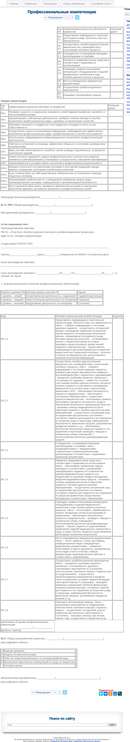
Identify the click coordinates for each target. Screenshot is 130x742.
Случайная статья (101, 3)
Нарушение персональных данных (87, 741)
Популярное (50, 3)
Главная (13, 3)
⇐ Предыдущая (54, 17)
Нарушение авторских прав (61, 741)
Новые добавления (74, 3)
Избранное (31, 3)
